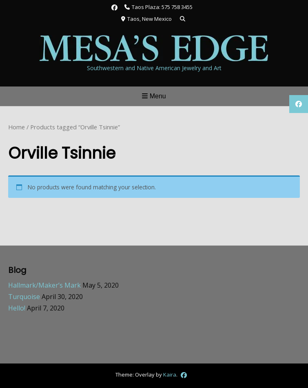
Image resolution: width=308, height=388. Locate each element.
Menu (154, 96)
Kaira (169, 374)
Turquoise (24, 296)
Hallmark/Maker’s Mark (44, 285)
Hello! (16, 308)
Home (16, 127)
